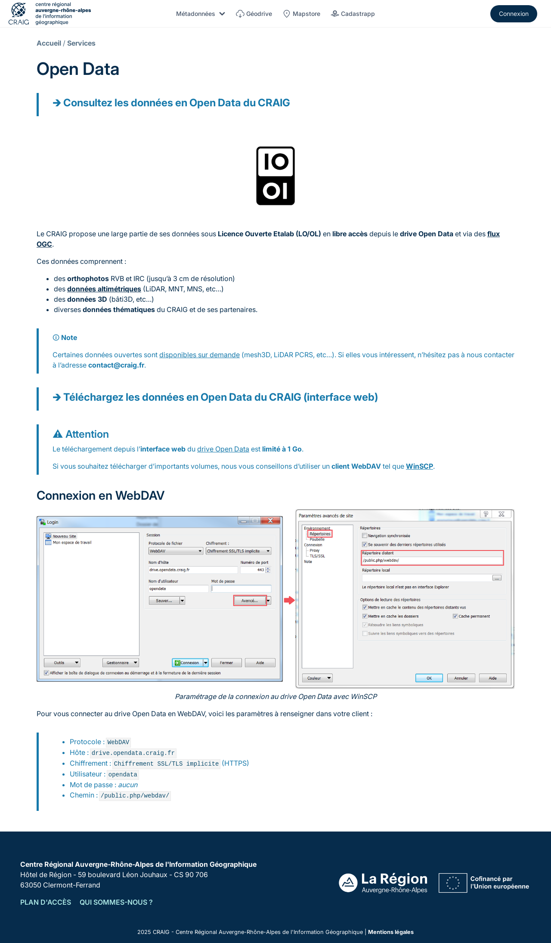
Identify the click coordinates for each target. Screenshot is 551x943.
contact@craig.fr (116, 365)
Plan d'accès (45, 902)
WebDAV (366, 466)
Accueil (49, 43)
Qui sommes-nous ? (116, 902)
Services (81, 43)
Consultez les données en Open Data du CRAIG (176, 102)
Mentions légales (391, 932)
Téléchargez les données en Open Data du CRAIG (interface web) (220, 397)
